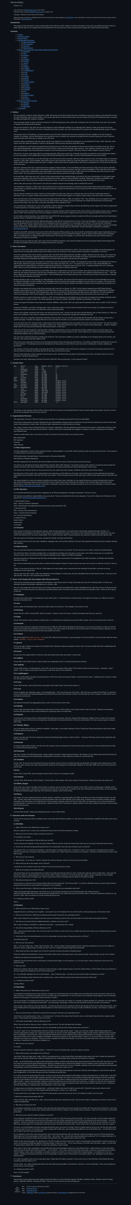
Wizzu (26, 97)
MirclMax (26, 102)
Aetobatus (26, 51)
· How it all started (17, 246)
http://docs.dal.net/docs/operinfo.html (34, 507)
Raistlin (26, 80)
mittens (26, 76)
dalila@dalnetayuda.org (36, 12)
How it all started (24, 36)
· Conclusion (15, 1186)
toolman (26, 93)
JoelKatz (27, 69)
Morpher (26, 104)
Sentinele (27, 87)
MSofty (26, 78)
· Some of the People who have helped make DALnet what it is (34, 589)
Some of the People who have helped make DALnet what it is (38, 50)
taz (25, 91)
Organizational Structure (26, 40)
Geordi (25, 65)
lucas (26, 72)
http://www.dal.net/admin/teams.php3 (33, 495)
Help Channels (28, 48)
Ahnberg (26, 55)
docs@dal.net (70, 17)
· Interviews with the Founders (22, 825)
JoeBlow (26, 67)
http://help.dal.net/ (32, 1200)
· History (14, 112)
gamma (25, 63)
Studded (27, 89)
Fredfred (26, 61)
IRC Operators (28, 44)
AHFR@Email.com (29, 10)
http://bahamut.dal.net (21, 228)
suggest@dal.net (63, 1202)
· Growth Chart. (16, 363)
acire (25, 53)
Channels (26, 46)
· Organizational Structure (20, 425)
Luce (25, 74)
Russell (26, 86)
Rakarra (26, 84)
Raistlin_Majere (29, 82)
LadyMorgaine (28, 70)
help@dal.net (30, 1202)
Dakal (25, 57)
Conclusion (22, 108)
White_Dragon (28, 95)
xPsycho (27, 99)
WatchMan (26, 106)
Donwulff (26, 59)
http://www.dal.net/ (32, 1198)
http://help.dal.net (27, 19)
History (21, 34)
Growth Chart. (23, 38)
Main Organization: (29, 42)
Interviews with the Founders (28, 101)
